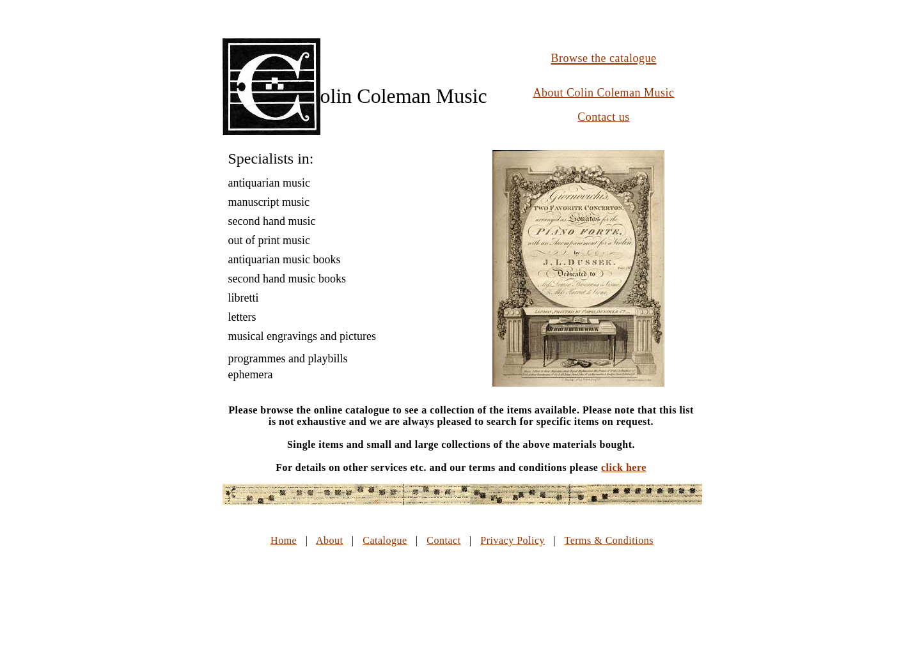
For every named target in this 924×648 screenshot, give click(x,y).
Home (283, 540)
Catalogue (385, 540)
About (329, 540)
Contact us (603, 117)
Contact (443, 540)
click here (623, 467)
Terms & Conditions (608, 540)
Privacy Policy (512, 540)
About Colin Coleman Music (604, 92)
